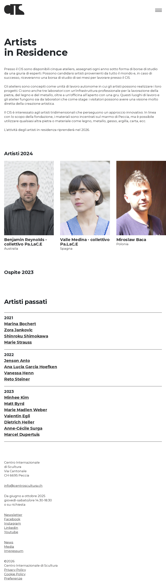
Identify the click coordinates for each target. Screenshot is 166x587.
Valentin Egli (17, 416)
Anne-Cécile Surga (23, 428)
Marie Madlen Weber (25, 409)
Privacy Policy (15, 570)
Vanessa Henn (19, 373)
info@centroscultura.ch (23, 486)
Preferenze (13, 578)
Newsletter (13, 515)
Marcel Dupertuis (22, 434)
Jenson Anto (17, 360)
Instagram (12, 523)
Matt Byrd (14, 403)
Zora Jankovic (18, 330)
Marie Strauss (18, 342)
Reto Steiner (17, 379)
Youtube (11, 532)
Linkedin (11, 528)
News (8, 542)
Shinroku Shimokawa (26, 336)
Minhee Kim (16, 397)
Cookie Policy (14, 574)
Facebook (12, 519)
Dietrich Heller (19, 422)
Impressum (13, 551)
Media (9, 546)
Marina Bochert (20, 323)
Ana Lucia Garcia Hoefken (30, 366)
